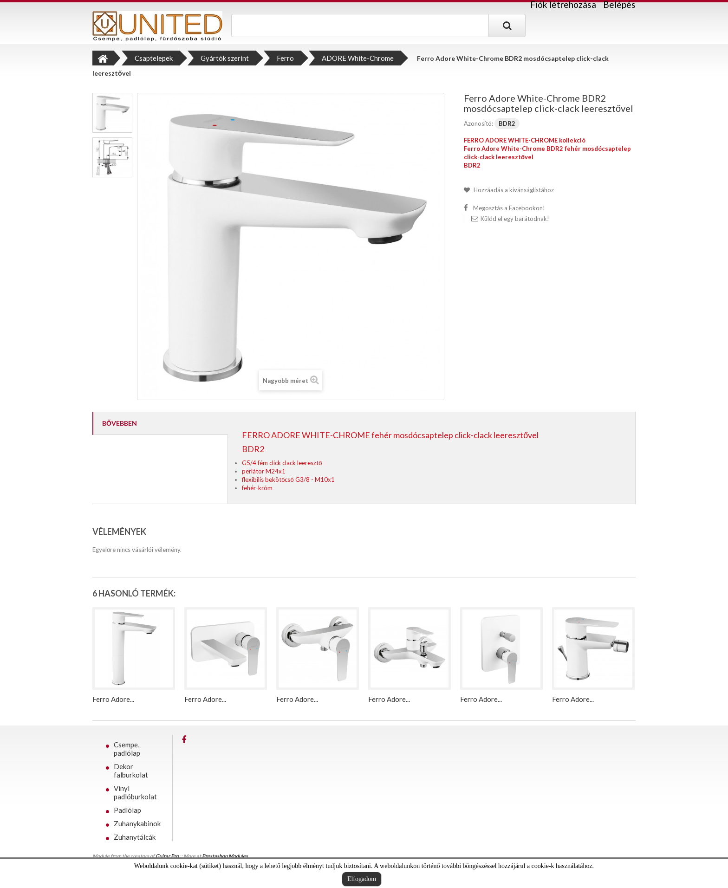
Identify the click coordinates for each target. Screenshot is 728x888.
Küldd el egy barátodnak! (515, 218)
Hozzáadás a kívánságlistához (513, 190)
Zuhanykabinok (137, 823)
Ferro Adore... (113, 699)
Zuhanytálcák (135, 837)
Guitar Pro (167, 856)
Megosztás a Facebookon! (509, 208)
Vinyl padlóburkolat (135, 792)
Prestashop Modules (225, 856)
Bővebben (119, 423)
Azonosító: (478, 123)
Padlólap (127, 810)
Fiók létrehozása (563, 4)
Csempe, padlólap (127, 748)
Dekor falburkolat (131, 770)
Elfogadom (361, 878)
